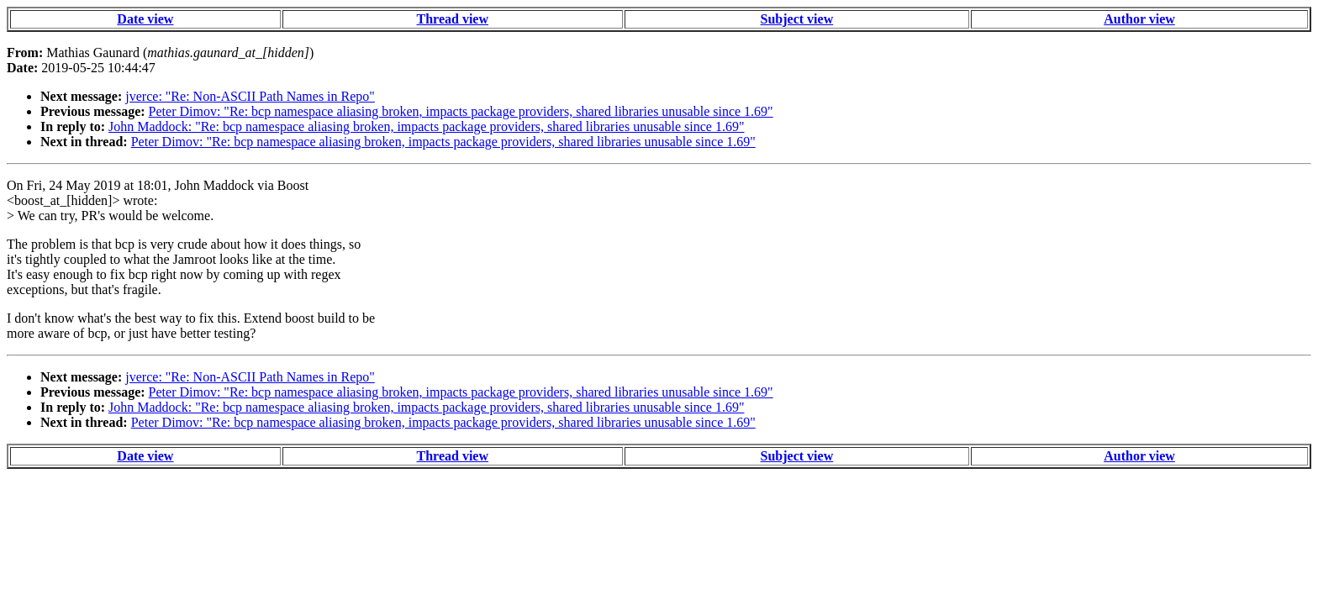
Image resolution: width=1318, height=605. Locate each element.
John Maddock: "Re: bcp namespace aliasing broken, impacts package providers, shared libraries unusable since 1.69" (426, 126)
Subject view (797, 19)
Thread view (452, 19)
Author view (1139, 19)
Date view (145, 19)
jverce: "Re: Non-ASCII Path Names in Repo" (250, 96)
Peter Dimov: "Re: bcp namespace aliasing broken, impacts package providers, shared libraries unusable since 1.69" (461, 111)
